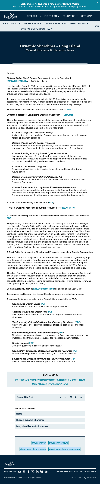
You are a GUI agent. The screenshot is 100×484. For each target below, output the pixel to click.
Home (19, 413)
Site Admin (91, 472)
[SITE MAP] (86, 16)
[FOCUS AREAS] (33, 23)
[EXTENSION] (52, 16)
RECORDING (68, 207)
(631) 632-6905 (10, 472)
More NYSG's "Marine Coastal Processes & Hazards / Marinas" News (50, 379)
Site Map (59, 472)
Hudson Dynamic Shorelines (30, 420)
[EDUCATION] (70, 16)
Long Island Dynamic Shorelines (32, 426)
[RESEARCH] (34, 16)
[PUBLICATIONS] (79, 23)
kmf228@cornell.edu (17, 81)
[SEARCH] (97, 26)
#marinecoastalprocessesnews (64, 449)
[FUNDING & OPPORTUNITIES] (36, 28)
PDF (69, 109)
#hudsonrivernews (58, 443)
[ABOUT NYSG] (11, 23)
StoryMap (68, 114)
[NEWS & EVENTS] (56, 23)
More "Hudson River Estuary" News (50, 384)
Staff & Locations (71, 472)
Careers (83, 472)
